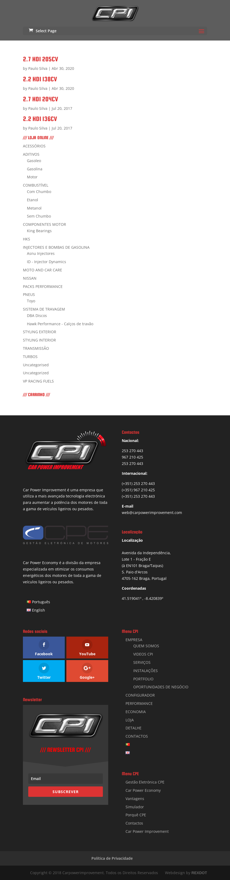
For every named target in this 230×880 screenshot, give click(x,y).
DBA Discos (37, 315)
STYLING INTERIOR (39, 340)
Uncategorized (36, 372)
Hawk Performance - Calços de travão (60, 323)
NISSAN (30, 278)
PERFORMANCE (139, 703)
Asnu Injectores (41, 253)
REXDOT (199, 873)
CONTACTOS (137, 736)
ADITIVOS (31, 154)
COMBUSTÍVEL (35, 185)
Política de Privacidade (112, 858)
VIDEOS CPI (143, 654)
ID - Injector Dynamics (46, 261)
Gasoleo (34, 160)
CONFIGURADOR (140, 695)
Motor (32, 176)
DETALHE (134, 727)
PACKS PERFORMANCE (43, 286)
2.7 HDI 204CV (40, 99)
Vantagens (135, 798)
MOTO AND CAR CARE (42, 269)
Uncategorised (36, 364)
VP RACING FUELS (38, 381)
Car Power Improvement (147, 831)
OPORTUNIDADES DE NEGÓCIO (160, 686)
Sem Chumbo (39, 216)
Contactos (134, 823)
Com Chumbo (39, 191)
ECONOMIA (136, 711)
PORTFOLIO (143, 678)
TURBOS (30, 356)
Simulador (135, 806)
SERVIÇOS (142, 662)
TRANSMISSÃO (36, 348)
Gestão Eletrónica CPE (145, 782)
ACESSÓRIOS (34, 145)
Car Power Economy (143, 790)
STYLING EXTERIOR (39, 331)
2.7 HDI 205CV (40, 59)
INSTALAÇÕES (145, 670)
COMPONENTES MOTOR (44, 224)
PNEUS (29, 294)
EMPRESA (134, 639)
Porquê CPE (136, 814)
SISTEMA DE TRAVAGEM (44, 309)
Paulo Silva (37, 68)
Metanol (34, 208)
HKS (26, 239)
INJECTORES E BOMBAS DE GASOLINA (56, 247)
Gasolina (34, 168)
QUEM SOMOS (146, 645)
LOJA (130, 719)
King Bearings (39, 230)
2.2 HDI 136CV (40, 118)
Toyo (31, 300)
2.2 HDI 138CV (40, 79)
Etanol (32, 199)
